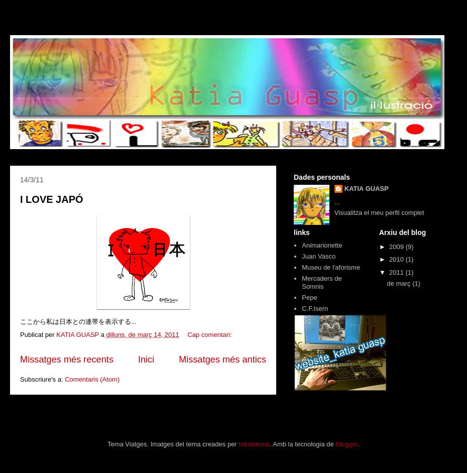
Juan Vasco (318, 256)
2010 (397, 259)
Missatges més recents (66, 359)
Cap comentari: (210, 334)
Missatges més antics (222, 359)
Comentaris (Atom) (92, 379)
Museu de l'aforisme (331, 267)
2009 (397, 247)
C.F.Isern (315, 308)
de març (400, 283)
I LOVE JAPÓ (51, 199)
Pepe (309, 297)
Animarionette (322, 245)
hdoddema (254, 444)
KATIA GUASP (366, 188)
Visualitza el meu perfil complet (379, 212)
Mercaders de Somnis (321, 282)
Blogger (346, 444)
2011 (397, 272)
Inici (146, 359)
